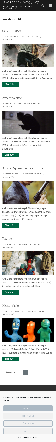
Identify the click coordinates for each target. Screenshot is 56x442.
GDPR (34, 437)
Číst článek (11, 84)
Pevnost (7, 239)
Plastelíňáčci (11, 306)
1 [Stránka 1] (20, 372)
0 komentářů (8, 40)
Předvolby (28, 423)
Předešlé (9, 372)
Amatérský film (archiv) (30, 37)
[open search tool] (42, 5)
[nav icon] (50, 5)
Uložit (28, 431)
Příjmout (28, 408)
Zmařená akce (12, 98)
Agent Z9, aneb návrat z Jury (23, 168)
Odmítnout (28, 416)
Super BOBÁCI (13, 31)
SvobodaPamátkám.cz (21, 3)
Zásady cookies (24, 437)
